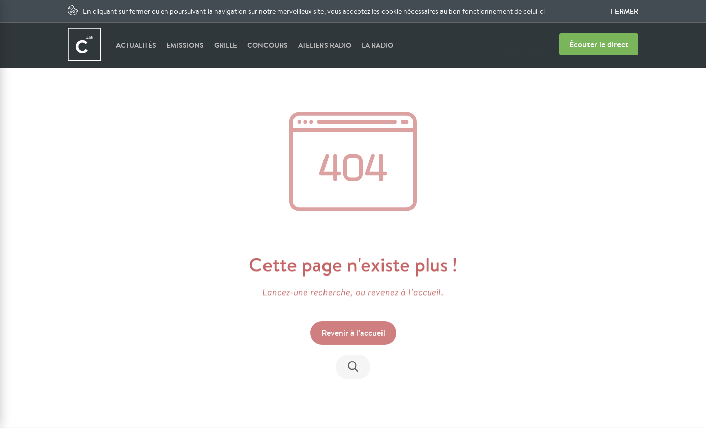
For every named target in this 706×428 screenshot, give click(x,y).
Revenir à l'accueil (353, 333)
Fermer (624, 11)
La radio (377, 45)
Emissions (185, 45)
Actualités (136, 45)
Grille (225, 45)
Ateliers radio (324, 45)
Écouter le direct (598, 44)
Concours (267, 45)
